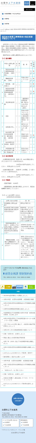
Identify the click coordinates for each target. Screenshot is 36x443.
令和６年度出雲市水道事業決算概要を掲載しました (19, 348)
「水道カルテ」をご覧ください (13, 370)
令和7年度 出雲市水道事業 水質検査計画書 (18, 360)
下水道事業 (7, 425)
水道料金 (6, 18)
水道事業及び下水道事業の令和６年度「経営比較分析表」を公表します (19, 313)
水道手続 (6, 23)
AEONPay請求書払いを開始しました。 (16, 295)
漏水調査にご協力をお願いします (14, 357)
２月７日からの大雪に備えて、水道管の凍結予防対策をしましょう (19, 325)
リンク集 (22, 430)
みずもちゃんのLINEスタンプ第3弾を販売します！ (18, 384)
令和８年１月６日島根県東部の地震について (17, 330)
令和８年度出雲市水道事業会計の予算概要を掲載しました (19, 304)
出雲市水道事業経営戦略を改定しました (16, 309)
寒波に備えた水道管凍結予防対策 (14, 337)
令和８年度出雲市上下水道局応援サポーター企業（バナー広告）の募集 (19, 319)
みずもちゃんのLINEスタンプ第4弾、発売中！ (18, 353)
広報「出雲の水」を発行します (13, 374)
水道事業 (7, 422)
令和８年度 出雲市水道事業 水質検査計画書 (18, 299)
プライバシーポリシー (10, 430)
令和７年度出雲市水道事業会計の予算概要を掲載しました (19, 365)
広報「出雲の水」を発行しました (14, 334)
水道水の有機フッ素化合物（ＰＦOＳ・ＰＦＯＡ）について (18, 379)
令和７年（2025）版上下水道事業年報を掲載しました (18, 342)
